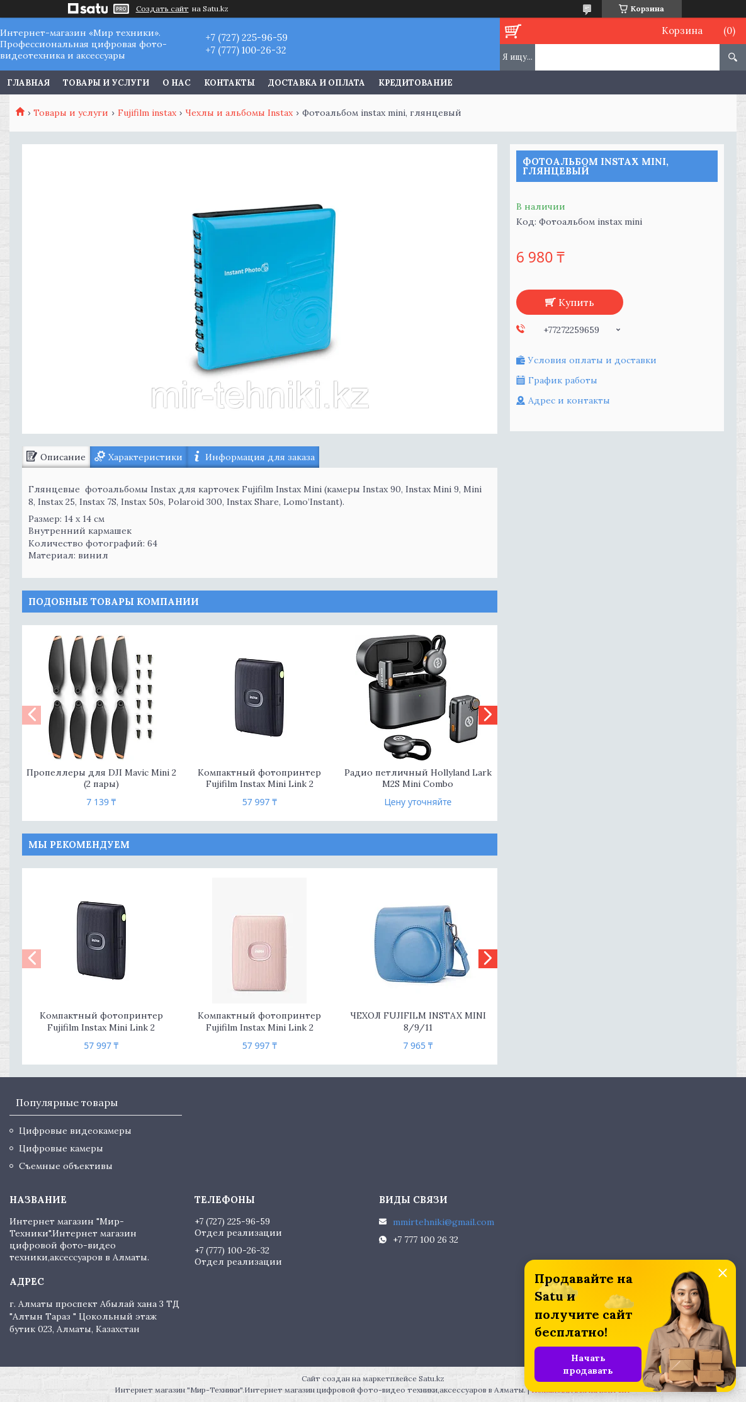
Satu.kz (431, 1378)
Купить (576, 302)
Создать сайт (162, 8)
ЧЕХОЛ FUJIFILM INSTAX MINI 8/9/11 (418, 1021)
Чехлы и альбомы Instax (239, 112)
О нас (176, 82)
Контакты (229, 82)
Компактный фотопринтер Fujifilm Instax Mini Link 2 (259, 778)
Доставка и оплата (316, 82)
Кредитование (415, 82)
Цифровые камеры (61, 1148)
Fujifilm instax (147, 112)
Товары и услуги (106, 82)
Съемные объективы (66, 1166)
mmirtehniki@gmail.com (443, 1222)
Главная (28, 82)
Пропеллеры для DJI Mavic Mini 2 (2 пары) (101, 778)
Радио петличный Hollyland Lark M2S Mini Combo (418, 778)
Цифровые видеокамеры (75, 1130)
